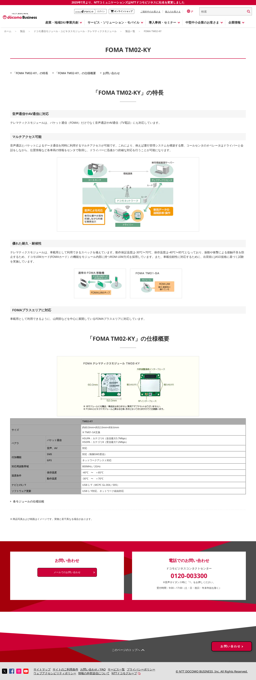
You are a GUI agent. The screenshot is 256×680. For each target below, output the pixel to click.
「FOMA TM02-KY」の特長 (30, 73)
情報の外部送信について (94, 673)
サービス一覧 (116, 669)
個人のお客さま (173, 11)
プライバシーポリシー (141, 669)
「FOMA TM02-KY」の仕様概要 (75, 73)
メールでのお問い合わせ (67, 572)
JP (190, 11)
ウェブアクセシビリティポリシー (55, 673)
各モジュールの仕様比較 (28, 501)
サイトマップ (42, 669)
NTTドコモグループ (124, 673)
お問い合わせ (111, 73)
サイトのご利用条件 (65, 669)
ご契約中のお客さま (150, 11)
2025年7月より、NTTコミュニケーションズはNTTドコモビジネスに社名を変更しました (128, 2)
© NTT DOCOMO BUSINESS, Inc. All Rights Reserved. (212, 671)
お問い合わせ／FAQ (93, 669)
